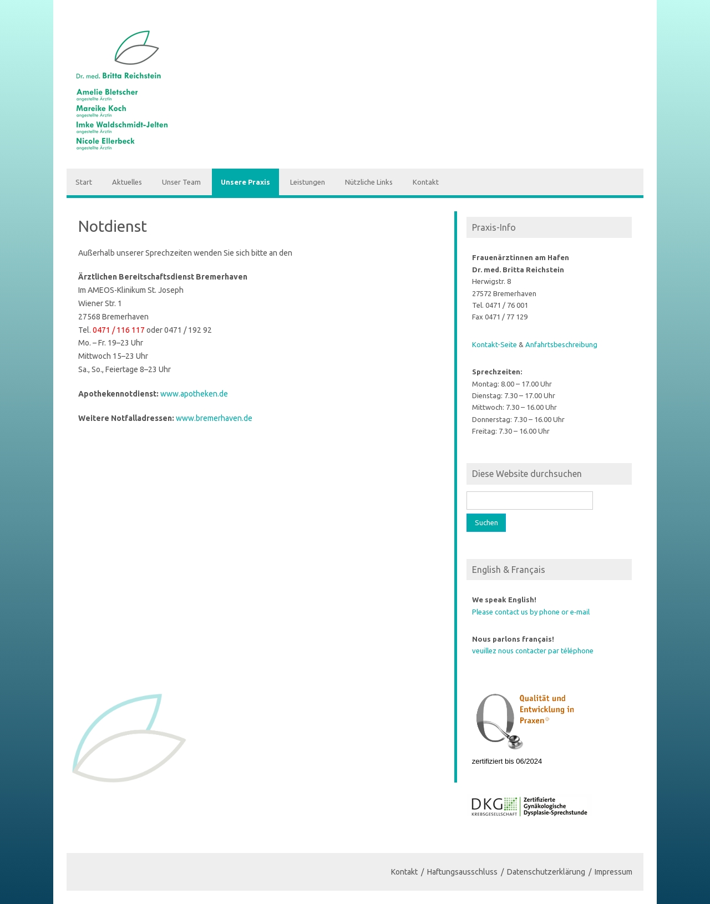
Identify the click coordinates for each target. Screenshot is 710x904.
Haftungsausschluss (462, 871)
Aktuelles (127, 182)
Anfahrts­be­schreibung (561, 344)
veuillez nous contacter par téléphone (533, 650)
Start (83, 182)
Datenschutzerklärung (546, 871)
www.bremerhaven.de (214, 418)
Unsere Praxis (245, 182)
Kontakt (426, 182)
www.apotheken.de (194, 393)
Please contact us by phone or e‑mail (531, 612)
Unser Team (181, 182)
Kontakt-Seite (494, 344)
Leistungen (307, 182)
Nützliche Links (369, 182)
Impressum (613, 871)
